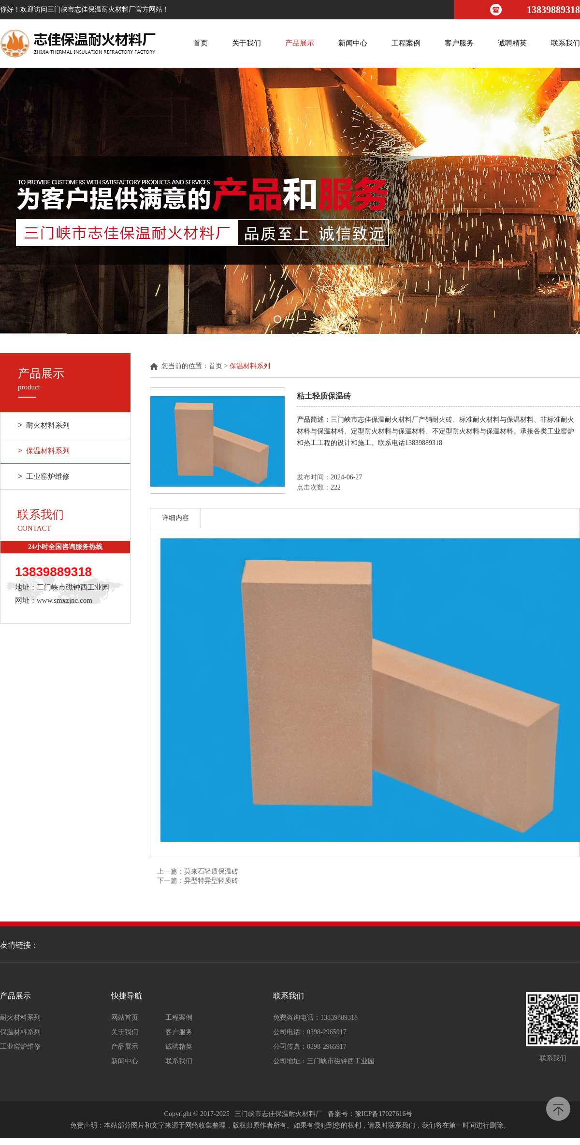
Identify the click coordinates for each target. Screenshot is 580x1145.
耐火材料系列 (44, 425)
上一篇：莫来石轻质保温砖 (197, 871)
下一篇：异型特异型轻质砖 (197, 880)
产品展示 (299, 43)
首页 (200, 43)
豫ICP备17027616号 (384, 1113)
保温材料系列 (44, 450)
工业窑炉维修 (44, 476)
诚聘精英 (512, 43)
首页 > (219, 366)
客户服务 (459, 43)
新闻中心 (352, 43)
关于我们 (246, 43)
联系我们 (565, 43)
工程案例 (406, 43)
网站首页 (124, 1017)
